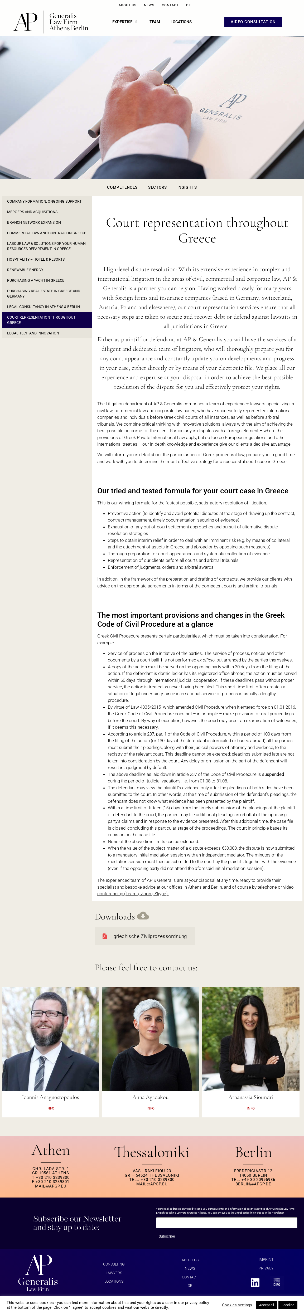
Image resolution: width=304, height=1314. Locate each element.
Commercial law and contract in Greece (46, 233)
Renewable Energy (25, 270)
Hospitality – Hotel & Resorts (36, 259)
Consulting (114, 1264)
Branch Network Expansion (34, 222)
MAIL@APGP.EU (50, 1186)
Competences (122, 187)
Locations (113, 1281)
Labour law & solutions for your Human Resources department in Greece (46, 246)
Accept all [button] (266, 1305)
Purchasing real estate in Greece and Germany (43, 293)
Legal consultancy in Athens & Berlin (43, 307)
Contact (170, 5)
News (149, 5)
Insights (187, 187)
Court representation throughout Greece (41, 320)
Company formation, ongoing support (44, 201)
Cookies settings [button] (237, 1305)
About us (128, 5)
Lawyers (114, 1273)
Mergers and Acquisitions (32, 212)
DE (188, 5)
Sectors (157, 187)
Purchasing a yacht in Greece (35, 280)
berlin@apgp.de (253, 1184)
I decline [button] (288, 1305)
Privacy (266, 1268)
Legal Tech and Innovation (33, 333)
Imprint (266, 1259)
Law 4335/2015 (146, 707)
